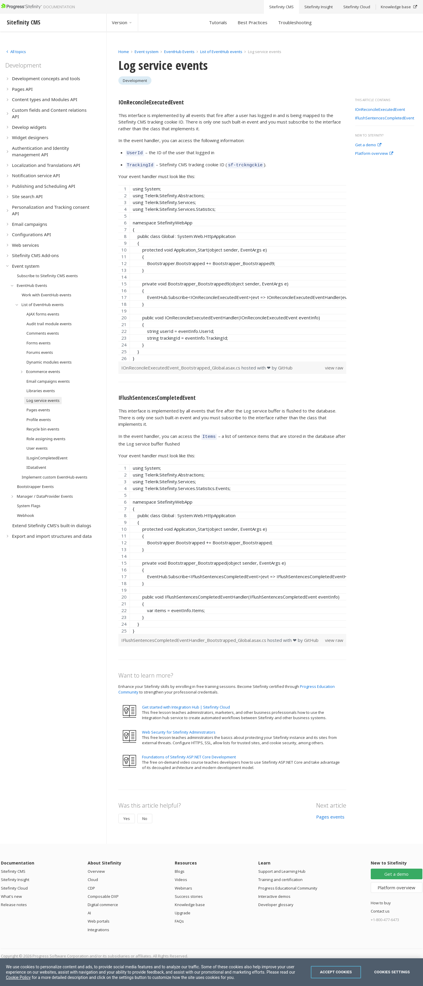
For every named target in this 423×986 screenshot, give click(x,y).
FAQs (179, 918)
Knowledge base (190, 902)
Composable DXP (103, 893)
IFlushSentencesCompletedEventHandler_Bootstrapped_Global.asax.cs (194, 637)
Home (123, 51)
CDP (91, 885)
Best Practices (252, 22)
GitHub (285, 366)
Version (122, 22)
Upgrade (182, 910)
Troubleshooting (295, 22)
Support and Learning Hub (282, 868)
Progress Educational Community (287, 885)
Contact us (380, 908)
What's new (11, 893)
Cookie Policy (18, 977)
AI (89, 910)
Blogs (179, 868)
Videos (181, 877)
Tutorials (218, 22)
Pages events (330, 814)
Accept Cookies (336, 972)
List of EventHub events (221, 51)
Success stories (189, 893)
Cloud (93, 877)
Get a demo (368, 145)
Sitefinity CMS (13, 868)
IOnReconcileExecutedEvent (380, 109)
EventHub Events (179, 51)
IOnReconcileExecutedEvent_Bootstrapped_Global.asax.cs (181, 366)
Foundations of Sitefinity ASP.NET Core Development (189, 754)
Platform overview (374, 153)
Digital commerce (103, 902)
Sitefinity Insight (15, 877)
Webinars (183, 885)
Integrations (98, 927)
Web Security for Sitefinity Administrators (178, 729)
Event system (147, 51)
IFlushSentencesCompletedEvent (384, 118)
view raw (334, 366)
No (144, 816)
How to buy (381, 900)
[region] (232, 271)
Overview (96, 868)
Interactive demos (274, 893)
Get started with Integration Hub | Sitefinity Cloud (186, 704)
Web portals (99, 918)
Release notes (14, 902)
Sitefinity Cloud (14, 885)
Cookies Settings (392, 972)
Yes (126, 816)
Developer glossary (275, 902)
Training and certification (280, 877)
